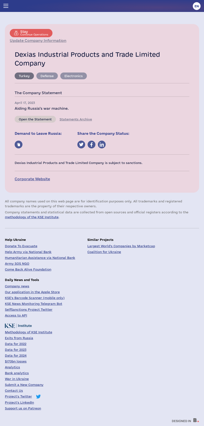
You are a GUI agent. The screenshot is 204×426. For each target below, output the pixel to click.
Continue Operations (34, 33)
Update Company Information (38, 40)
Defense (47, 76)
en (196, 6)
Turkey (24, 76)
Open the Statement (35, 119)
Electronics (73, 76)
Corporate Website (32, 179)
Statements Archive (76, 119)
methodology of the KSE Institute (32, 217)
